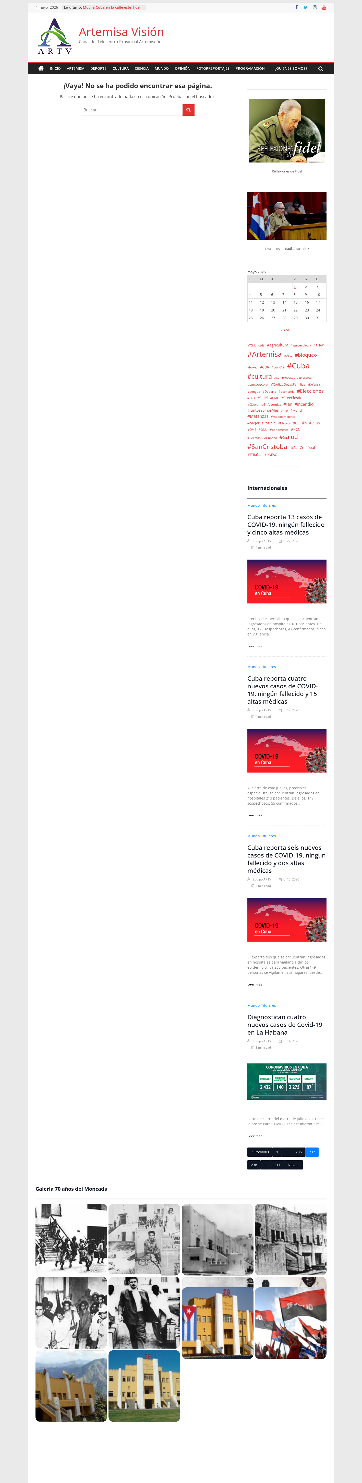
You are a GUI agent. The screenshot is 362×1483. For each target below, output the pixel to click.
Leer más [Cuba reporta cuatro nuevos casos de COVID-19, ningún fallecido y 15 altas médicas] (255, 815)
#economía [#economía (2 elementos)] (287, 391)
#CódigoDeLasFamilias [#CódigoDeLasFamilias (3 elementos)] (288, 384)
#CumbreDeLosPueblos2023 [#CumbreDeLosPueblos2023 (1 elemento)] (293, 377)
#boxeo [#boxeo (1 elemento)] (252, 367)
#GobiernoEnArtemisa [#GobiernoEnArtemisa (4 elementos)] (264, 404)
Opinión (182, 68)
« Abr (285, 330)
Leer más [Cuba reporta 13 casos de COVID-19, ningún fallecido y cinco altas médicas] (255, 646)
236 (299, 1152)
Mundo (162, 68)
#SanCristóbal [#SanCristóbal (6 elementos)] (303, 447)
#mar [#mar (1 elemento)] (284, 410)
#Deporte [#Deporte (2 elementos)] (269, 391)
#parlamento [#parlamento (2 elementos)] (279, 429)
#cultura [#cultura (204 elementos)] (259, 376)
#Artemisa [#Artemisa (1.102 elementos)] (264, 354)
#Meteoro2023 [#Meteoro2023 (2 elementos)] (288, 423)
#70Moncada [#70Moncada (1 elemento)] (255, 345)
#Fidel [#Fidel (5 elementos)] (262, 397)
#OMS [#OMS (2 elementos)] (251, 429)
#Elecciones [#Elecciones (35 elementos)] (310, 391)
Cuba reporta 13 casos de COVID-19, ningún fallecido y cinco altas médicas (286, 524)
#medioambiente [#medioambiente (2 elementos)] (283, 416)
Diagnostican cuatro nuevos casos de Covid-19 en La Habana (284, 1024)
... (286, 1152)
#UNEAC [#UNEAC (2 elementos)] (270, 455)
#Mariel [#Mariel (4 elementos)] (296, 410)
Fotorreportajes (213, 68)
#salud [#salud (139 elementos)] (288, 437)
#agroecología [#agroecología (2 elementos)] (301, 345)
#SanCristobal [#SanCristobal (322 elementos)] (268, 446)
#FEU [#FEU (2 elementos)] (251, 398)
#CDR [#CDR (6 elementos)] (264, 367)
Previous (260, 1152)
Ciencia (142, 68)
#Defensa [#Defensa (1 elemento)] (313, 384)
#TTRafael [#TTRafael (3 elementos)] (254, 455)
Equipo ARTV (262, 541)
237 (312, 1152)
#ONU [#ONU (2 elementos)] (263, 429)
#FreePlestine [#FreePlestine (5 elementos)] (293, 397)
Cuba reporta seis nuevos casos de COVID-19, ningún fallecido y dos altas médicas (286, 859)
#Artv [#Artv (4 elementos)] (288, 355)
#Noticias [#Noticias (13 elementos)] (311, 423)
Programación (250, 68)
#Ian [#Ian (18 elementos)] (287, 404)
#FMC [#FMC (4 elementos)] (274, 398)
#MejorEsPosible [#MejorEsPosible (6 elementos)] (261, 423)
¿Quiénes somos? (291, 68)
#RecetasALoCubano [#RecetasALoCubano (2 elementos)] (262, 438)
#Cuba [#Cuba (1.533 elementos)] (298, 366)
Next (293, 1164)
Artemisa (75, 68)
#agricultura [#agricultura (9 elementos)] (277, 344)
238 (254, 1164)
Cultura (121, 68)
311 (277, 1164)
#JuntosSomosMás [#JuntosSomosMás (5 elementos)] (263, 410)
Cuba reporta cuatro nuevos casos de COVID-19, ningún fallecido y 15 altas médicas (282, 689)
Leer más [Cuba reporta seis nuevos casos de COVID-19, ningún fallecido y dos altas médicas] (255, 984)
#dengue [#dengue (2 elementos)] (253, 391)
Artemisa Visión (121, 31)
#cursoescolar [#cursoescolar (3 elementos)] (258, 384)
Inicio (55, 68)
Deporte (98, 68)
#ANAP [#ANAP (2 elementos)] (318, 345)
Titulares (268, 505)
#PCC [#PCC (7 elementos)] (295, 429)
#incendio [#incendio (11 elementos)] (304, 404)
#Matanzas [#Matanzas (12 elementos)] (258, 416)
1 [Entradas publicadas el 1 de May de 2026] (295, 286)
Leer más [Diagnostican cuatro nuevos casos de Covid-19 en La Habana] (255, 1136)
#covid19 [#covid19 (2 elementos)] (278, 367)
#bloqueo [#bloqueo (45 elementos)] (306, 354)
